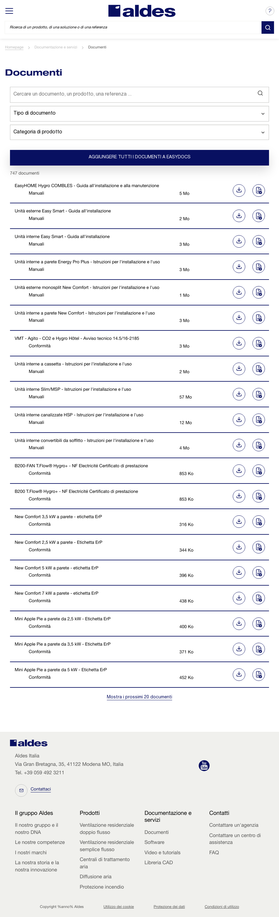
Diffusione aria (96, 877)
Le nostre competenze (40, 842)
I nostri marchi (31, 853)
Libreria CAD (159, 863)
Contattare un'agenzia (233, 825)
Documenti (157, 832)
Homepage (14, 48)
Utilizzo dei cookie (118, 907)
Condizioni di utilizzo (222, 907)
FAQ (214, 853)
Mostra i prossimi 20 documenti (139, 697)
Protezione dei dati (169, 907)
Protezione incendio (102, 887)
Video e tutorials (163, 853)
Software (155, 842)
